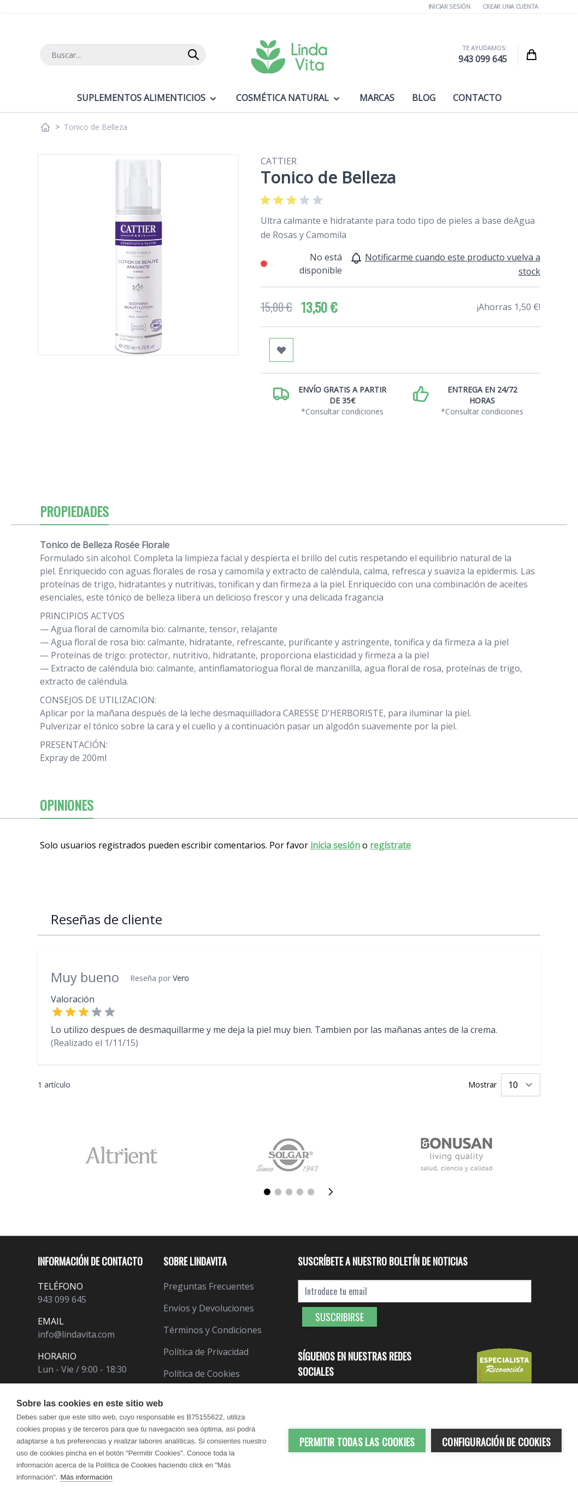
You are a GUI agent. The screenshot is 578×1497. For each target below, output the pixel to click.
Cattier (279, 161)
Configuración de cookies (496, 1442)
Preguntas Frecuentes (208, 1286)
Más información (86, 1477)
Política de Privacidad (206, 1352)
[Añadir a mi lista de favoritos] (281, 350)
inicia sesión (335, 845)
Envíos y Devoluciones (208, 1308)
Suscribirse (339, 1317)
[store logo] (289, 57)
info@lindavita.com (76, 1334)
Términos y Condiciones (212, 1330)
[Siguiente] (334, 1192)
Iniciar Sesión (449, 6)
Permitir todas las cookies (357, 1442)
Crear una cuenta (510, 6)
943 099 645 (482, 59)
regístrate (390, 845)
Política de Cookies (201, 1374)
